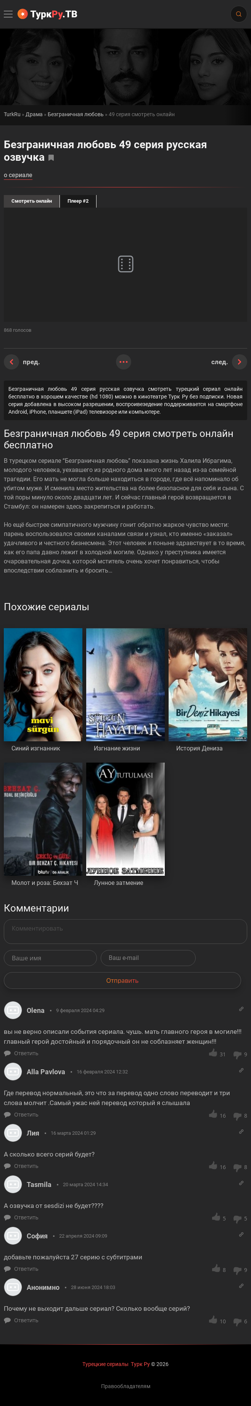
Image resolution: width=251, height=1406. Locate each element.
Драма (34, 114)
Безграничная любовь (76, 114)
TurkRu (12, 114)
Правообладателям (125, 1386)
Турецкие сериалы (105, 1364)
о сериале (18, 175)
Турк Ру (140, 1364)
